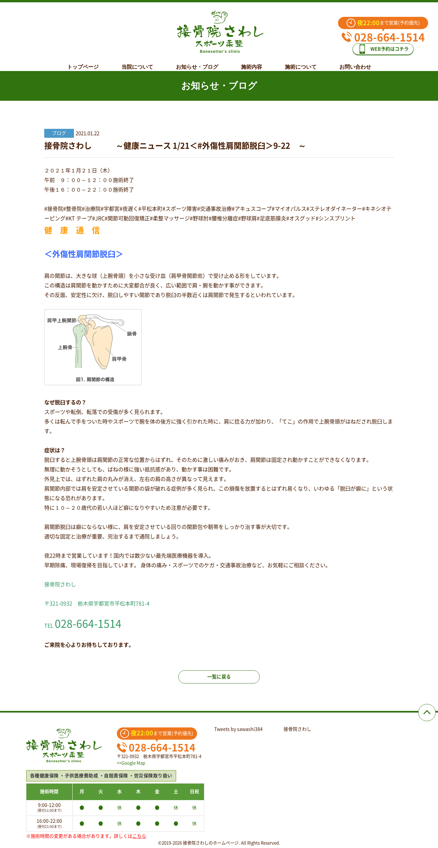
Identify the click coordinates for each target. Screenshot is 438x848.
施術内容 (251, 62)
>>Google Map (131, 763)
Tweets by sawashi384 (238, 729)
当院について (137, 62)
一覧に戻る (219, 682)
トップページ (83, 62)
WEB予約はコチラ (387, 47)
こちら (139, 836)
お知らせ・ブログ (197, 62)
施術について (301, 62)
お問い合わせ (355, 62)
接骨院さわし (297, 729)
